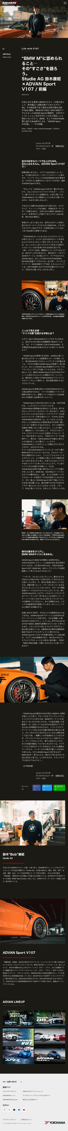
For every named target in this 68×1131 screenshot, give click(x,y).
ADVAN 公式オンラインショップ (33, 1091)
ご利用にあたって (26, 1119)
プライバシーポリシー (10, 1119)
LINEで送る (59, 787)
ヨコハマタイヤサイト (9, 1091)
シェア (36, 787)
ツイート (46, 787)
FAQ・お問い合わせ (10, 1082)
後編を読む (59, 146)
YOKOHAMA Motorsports (10, 1100)
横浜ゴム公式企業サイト (30, 1100)
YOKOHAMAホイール (9, 1095)
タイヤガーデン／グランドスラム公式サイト (36, 1095)
